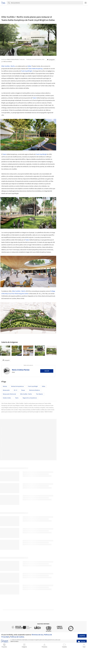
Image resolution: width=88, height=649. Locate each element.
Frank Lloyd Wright (26, 71)
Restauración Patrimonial (9, 394)
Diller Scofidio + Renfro (8, 66)
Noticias (5, 386)
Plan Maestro (39, 394)
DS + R (15, 390)
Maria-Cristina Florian (20, 369)
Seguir (46, 371)
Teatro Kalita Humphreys (35, 69)
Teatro (34, 98)
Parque (23, 390)
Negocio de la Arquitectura (30, 398)
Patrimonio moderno (34, 390)
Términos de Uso (37, 635)
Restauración (6, 390)
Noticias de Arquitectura (17, 386)
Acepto (82, 636)
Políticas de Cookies (17, 637)
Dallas (29, 66)
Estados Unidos (7, 398)
